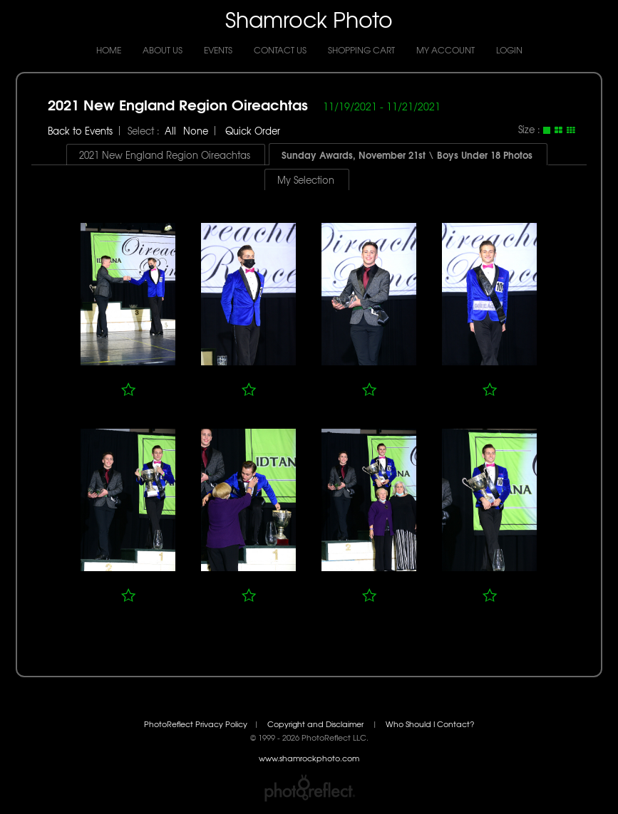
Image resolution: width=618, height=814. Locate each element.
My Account (445, 49)
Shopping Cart (361, 49)
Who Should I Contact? (430, 724)
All (170, 130)
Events (218, 49)
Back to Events (80, 130)
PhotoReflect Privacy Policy (195, 724)
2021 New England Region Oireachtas (178, 104)
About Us (162, 49)
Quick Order (252, 130)
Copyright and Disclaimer (316, 724)
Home (108, 49)
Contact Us (280, 49)
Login (509, 49)
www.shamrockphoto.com (309, 758)
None (195, 130)
